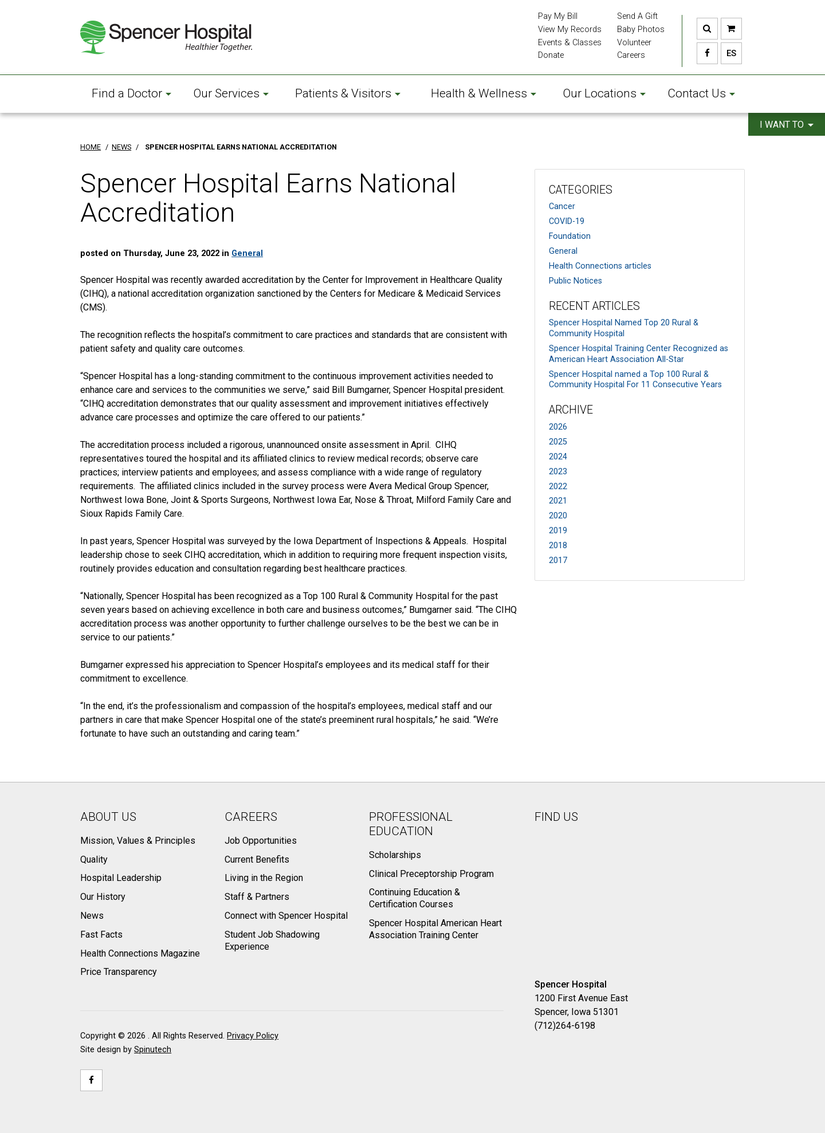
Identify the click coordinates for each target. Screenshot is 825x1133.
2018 (558, 545)
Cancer (562, 206)
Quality (94, 859)
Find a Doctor (131, 93)
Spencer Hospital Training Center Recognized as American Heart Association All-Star (638, 354)
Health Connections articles (600, 266)
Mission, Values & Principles (137, 840)
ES (728, 53)
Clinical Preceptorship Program (431, 873)
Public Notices (575, 281)
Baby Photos (641, 29)
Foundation (570, 236)
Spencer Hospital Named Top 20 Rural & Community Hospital (623, 328)
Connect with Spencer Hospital (286, 915)
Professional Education (411, 824)
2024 (558, 457)
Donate (551, 55)
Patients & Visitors (347, 93)
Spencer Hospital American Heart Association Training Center (435, 929)
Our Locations (604, 93)
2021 (558, 501)
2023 (558, 472)
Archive (571, 409)
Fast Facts (101, 934)
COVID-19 (566, 221)
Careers (631, 55)
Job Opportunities (261, 840)
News (92, 915)
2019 (558, 531)
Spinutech (152, 1050)
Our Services (231, 93)
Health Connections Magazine (140, 953)
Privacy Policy (252, 1036)
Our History (102, 896)
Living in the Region (264, 877)
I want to (787, 124)
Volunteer (634, 43)
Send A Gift (637, 16)
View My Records (570, 29)
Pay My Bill (558, 16)
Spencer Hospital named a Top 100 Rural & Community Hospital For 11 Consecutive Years (635, 379)
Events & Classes (570, 43)
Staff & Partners (257, 896)
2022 (558, 486)
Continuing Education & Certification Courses (414, 898)
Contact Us (701, 93)
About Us (108, 817)
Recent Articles (594, 306)
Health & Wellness (483, 93)
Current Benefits (257, 859)
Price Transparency (118, 971)
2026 (558, 427)
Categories (580, 189)
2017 (558, 560)
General (563, 251)
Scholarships (395, 854)
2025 (558, 442)
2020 (558, 516)
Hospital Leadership (121, 877)
